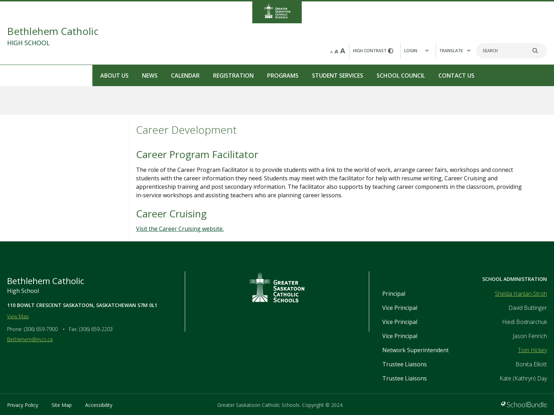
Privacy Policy (22, 405)
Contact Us (364, 75)
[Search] (511, 51)
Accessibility (98, 405)
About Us (22, 75)
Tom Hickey (532, 350)
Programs (190, 75)
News (57, 75)
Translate (454, 51)
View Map (18, 316)
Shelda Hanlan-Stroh (521, 293)
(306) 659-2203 (96, 329)
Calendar (93, 75)
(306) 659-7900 (41, 329)
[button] (418, 50)
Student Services (245, 75)
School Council (308, 75)
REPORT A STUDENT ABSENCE (511, 75)
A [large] (342, 50)
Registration (141, 75)
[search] (538, 51)
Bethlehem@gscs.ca (30, 339)
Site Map (62, 405)
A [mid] (336, 51)
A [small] (331, 51)
